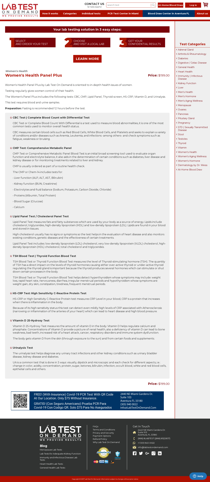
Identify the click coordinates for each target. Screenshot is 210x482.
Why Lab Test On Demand (106, 442)
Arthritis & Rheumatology (192, 54)
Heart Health (185, 71)
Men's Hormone (187, 96)
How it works (50, 13)
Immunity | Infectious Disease (190, 77)
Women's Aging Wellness (192, 156)
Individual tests (91, 13)
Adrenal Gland (185, 49)
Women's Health (187, 152)
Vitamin (182, 147)
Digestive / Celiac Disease (192, 62)
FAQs (95, 426)
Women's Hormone (189, 160)
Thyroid (182, 143)
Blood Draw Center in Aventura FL (168, 13)
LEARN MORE (87, 59)
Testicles (182, 138)
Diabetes (183, 58)
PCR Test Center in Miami (123, 13)
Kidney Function (187, 83)
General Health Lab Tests (52, 468)
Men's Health (185, 92)
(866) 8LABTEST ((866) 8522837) (154, 438)
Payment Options (102, 436)
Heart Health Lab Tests (51, 464)
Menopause (184, 105)
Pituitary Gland (186, 118)
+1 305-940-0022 (146, 443)
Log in (193, 5)
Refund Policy (100, 439)
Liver (180, 87)
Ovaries (182, 109)
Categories (70, 13)
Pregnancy (184, 122)
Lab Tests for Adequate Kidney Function (60, 454)
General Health (186, 67)
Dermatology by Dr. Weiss (192, 165)
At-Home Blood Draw (170, 5)
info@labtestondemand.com (153, 447)
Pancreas (183, 114)
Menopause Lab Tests (51, 450)
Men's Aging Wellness (190, 100)
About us (202, 13)
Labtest (20, 10)
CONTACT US (94, 4)
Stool (181, 134)
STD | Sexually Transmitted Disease (193, 129)
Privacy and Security (103, 433)
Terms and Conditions (104, 429)
